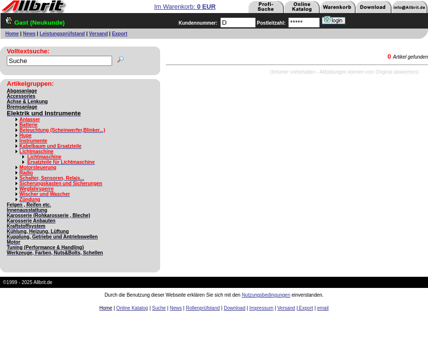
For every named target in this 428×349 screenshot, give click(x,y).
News (29, 33)
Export (120, 33)
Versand (98, 33)
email (323, 308)
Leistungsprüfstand (62, 33)
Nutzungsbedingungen (266, 295)
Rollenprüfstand (203, 308)
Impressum (261, 308)
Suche (158, 308)
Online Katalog (132, 308)
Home (12, 33)
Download (234, 308)
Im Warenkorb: (185, 6)
